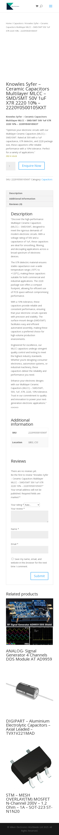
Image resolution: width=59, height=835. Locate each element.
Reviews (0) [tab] (15, 204)
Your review (18, 508)
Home (9, 23)
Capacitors (18, 23)
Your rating (17, 504)
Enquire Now (31, 166)
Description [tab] (15, 193)
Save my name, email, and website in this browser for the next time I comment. (29, 563)
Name (15, 529)
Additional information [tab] (22, 198)
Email (14, 544)
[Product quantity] (10, 166)
